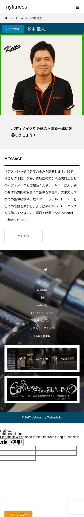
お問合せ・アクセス (42, 328)
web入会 (42, 305)
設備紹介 (42, 290)
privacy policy (42, 335)
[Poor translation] (16, 442)
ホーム (42, 282)
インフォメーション (42, 313)
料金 (42, 297)
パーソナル (13, 28)
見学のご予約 (42, 320)
